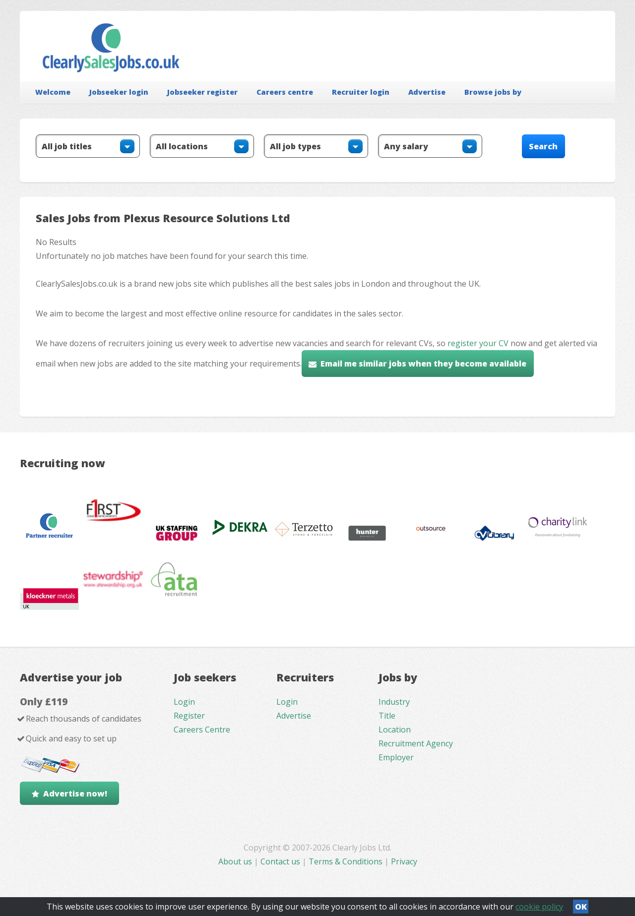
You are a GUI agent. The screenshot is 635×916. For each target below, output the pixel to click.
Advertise (426, 92)
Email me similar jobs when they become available (423, 363)
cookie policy (539, 906)
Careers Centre (202, 729)
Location (395, 729)
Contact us (281, 861)
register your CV (477, 343)
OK (581, 906)
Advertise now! (75, 793)
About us (236, 861)
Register (189, 715)
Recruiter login (360, 92)
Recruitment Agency (416, 743)
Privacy (404, 861)
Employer (396, 757)
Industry (394, 701)
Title (387, 715)
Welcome (52, 92)
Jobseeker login (118, 92)
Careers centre (284, 92)
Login (184, 701)
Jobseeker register (202, 92)
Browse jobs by (492, 92)
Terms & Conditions (345, 861)
